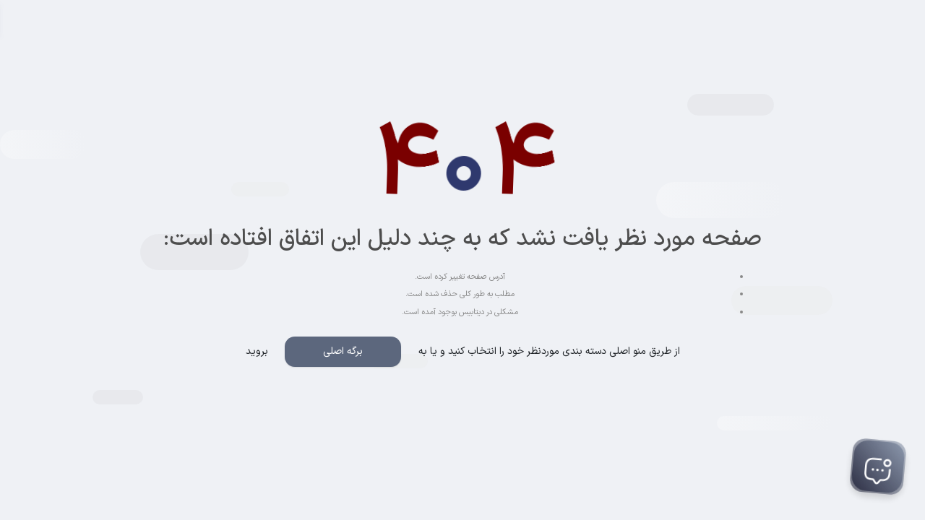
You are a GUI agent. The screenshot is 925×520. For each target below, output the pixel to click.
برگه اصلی (343, 351)
